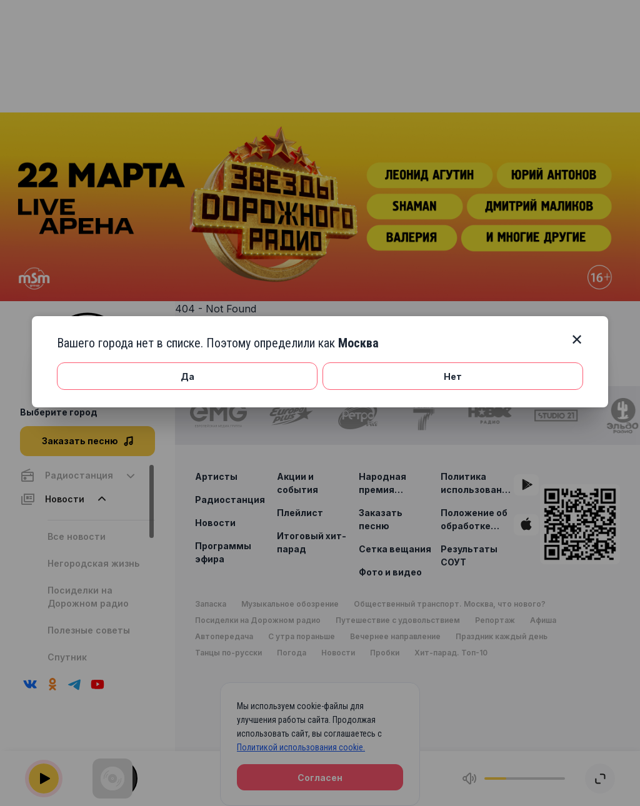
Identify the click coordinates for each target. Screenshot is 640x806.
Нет (453, 376)
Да (187, 376)
